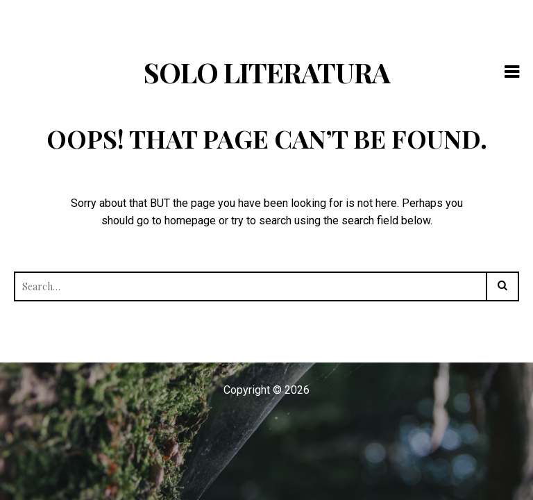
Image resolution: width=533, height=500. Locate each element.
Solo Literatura (267, 71)
